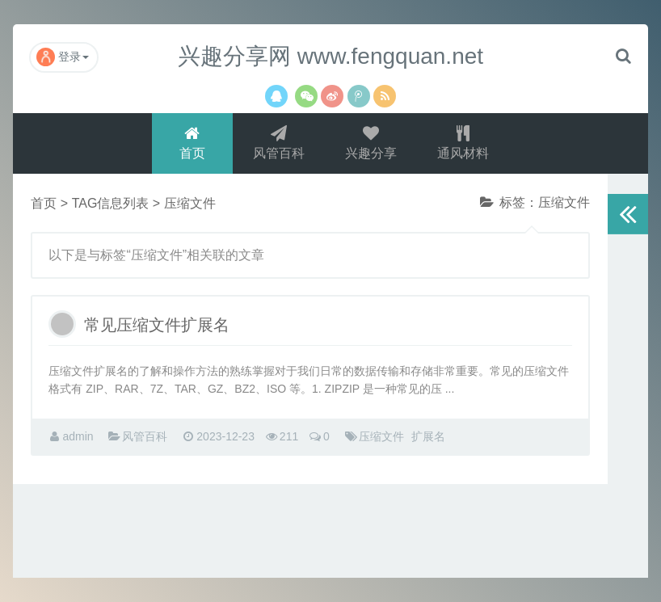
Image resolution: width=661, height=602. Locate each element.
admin (77, 436)
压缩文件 (381, 436)
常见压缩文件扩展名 (156, 325)
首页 (192, 142)
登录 (62, 57)
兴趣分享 (371, 142)
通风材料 (463, 142)
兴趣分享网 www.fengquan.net (330, 56)
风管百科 (279, 142)
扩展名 (428, 436)
